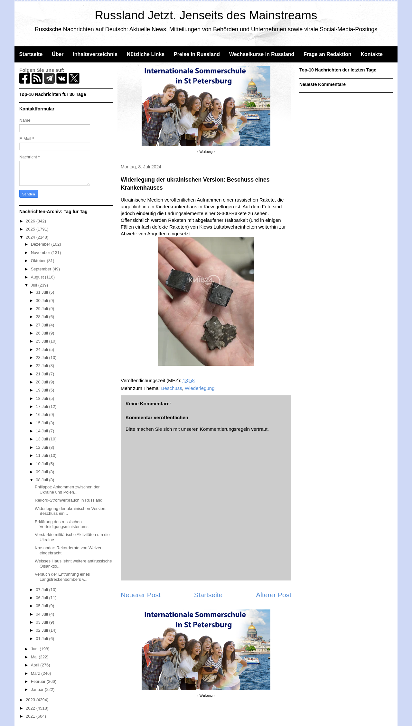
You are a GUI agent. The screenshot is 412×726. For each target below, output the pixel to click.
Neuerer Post (141, 595)
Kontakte (371, 54)
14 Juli (42, 431)
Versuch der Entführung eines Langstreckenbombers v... (62, 577)
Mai (35, 657)
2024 (31, 237)
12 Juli (42, 447)
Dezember (41, 244)
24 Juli (42, 349)
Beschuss (171, 388)
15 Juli (42, 422)
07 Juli (42, 589)
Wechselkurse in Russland (261, 54)
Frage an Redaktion (327, 54)
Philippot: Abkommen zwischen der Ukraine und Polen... (67, 490)
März (36, 673)
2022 (31, 708)
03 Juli (42, 622)
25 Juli (42, 341)
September (41, 269)
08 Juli (42, 479)
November (41, 252)
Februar (39, 681)
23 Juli (42, 357)
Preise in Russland (197, 54)
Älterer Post (273, 595)
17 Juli (42, 406)
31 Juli (42, 292)
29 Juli (42, 308)
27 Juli (42, 325)
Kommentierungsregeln (225, 429)
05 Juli (42, 605)
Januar (38, 689)
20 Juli (42, 382)
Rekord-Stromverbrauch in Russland (68, 500)
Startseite (30, 54)
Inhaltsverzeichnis (95, 54)
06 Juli (42, 597)
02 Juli (42, 630)
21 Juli (42, 374)
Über (57, 54)
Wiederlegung (200, 388)
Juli (34, 285)
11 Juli (42, 455)
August (38, 277)
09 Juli (42, 471)
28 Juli (42, 316)
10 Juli (42, 463)
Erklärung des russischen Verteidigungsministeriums (62, 524)
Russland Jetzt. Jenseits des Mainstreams (206, 15)
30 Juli (42, 300)
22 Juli (42, 365)
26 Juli (42, 333)
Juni (35, 648)
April (36, 665)
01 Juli (42, 638)
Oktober (39, 260)
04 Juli (42, 614)
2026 (31, 221)
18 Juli (42, 398)
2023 (31, 699)
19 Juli (42, 390)
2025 (31, 229)
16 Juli (42, 414)
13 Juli (42, 439)
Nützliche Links (145, 54)
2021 (31, 716)
